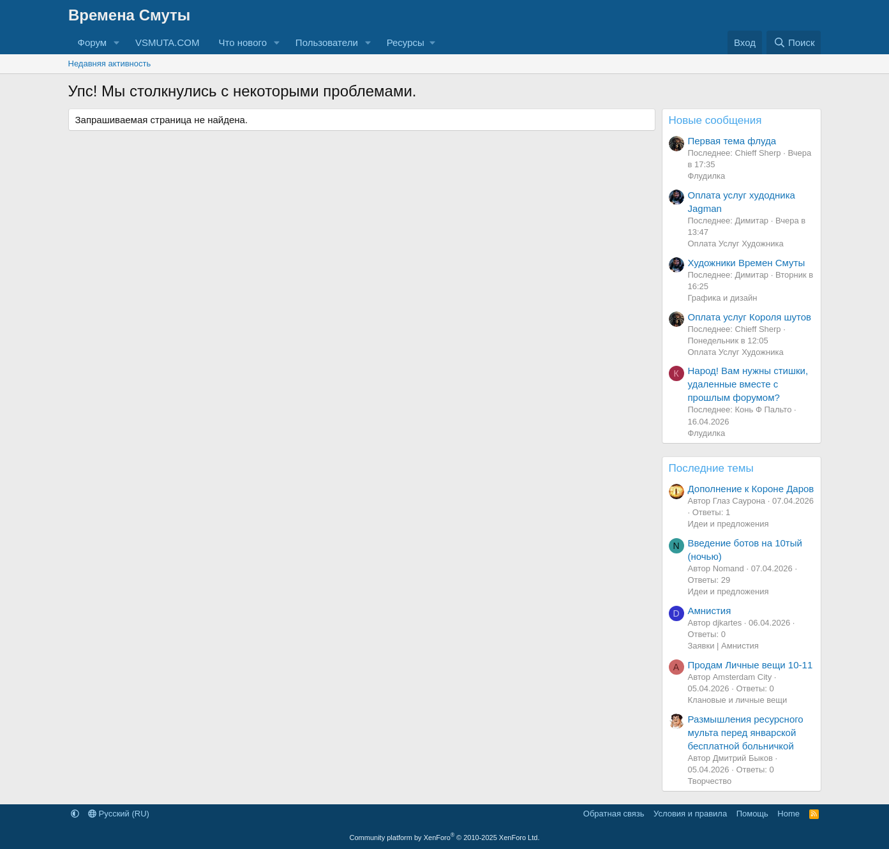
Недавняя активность (109, 63)
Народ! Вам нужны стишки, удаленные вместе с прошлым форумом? (748, 384)
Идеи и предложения (728, 524)
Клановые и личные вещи (738, 700)
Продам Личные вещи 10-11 (750, 664)
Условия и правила (690, 813)
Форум (92, 42)
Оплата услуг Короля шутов (750, 317)
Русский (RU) (118, 813)
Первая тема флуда (732, 140)
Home (788, 813)
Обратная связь (614, 813)
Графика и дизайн (723, 298)
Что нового (243, 42)
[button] (117, 42)
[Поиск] (793, 42)
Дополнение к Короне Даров (751, 488)
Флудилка (707, 176)
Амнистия (709, 610)
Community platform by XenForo (445, 837)
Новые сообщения (715, 120)
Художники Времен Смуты (746, 262)
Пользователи (326, 42)
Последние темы (711, 468)
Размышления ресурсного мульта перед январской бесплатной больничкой (745, 732)
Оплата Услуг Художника (736, 243)
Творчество (710, 781)
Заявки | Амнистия (723, 645)
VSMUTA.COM (167, 42)
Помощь (752, 813)
